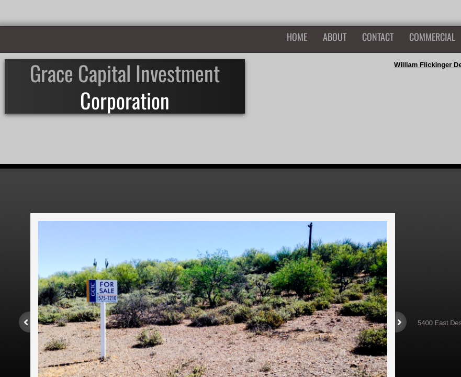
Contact (377, 36)
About (334, 36)
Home (297, 36)
